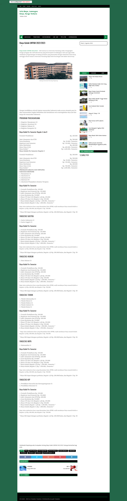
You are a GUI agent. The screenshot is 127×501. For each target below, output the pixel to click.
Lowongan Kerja (73, 37)
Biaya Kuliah (27, 37)
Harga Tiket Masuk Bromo (95, 76)
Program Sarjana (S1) (49, 452)
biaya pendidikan (42, 450)
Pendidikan (72, 450)
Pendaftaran (36, 37)
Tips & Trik (63, 37)
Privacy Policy (34, 6)
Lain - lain (55, 37)
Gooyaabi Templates (55, 499)
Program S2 (39, 452)
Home (20, 6)
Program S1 (31, 452)
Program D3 (23, 452)
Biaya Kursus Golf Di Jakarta (96, 120)
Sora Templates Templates (34, 499)
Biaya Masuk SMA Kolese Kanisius (97, 135)
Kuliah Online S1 (53, 450)
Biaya (26, 450)
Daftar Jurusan (46, 37)
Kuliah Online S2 (63, 450)
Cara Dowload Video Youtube (96, 106)
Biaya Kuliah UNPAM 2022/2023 (28, 51)
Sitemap (24, 6)
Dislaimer (28, 6)
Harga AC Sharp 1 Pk (94, 113)
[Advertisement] (76, 21)
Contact (39, 6)
